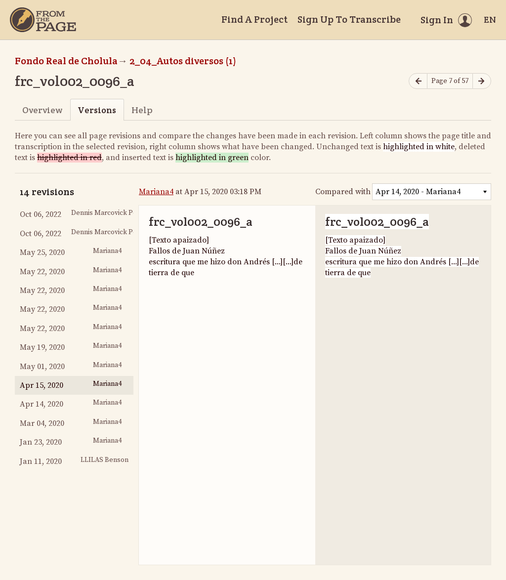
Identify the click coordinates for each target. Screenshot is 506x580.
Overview (42, 110)
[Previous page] (418, 81)
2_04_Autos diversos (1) (182, 60)
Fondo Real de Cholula (66, 60)
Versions (97, 110)
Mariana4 (156, 192)
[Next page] (481, 81)
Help (142, 110)
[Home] (43, 19)
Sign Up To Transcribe (349, 19)
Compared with (343, 192)
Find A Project (254, 19)
